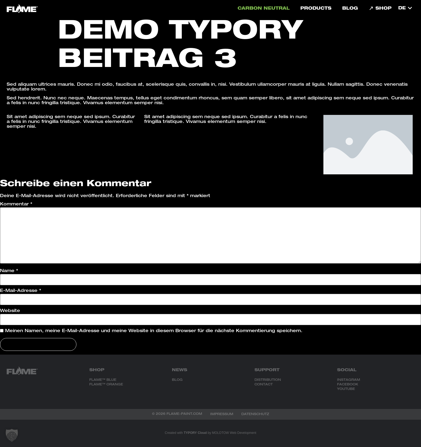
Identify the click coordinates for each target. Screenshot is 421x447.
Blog (350, 9)
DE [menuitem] (402, 8)
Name (9, 271)
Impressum (221, 414)
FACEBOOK (347, 384)
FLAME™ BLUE (102, 380)
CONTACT (263, 384)
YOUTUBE (346, 389)
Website (10, 311)
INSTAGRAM (348, 380)
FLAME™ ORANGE (106, 384)
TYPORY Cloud (195, 433)
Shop (380, 9)
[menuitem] (405, 8)
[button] (12, 435)
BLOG (177, 380)
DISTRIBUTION (267, 380)
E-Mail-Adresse (20, 291)
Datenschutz (255, 414)
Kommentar (16, 204)
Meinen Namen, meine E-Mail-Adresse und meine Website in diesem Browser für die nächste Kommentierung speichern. (153, 331)
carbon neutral (264, 9)
